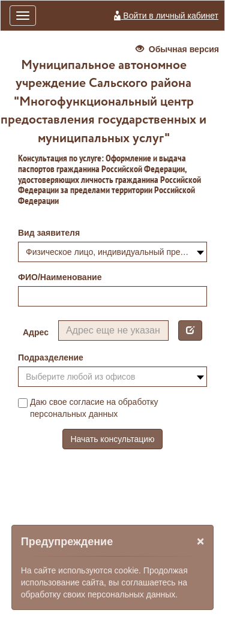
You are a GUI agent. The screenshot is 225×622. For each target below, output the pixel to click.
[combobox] (112, 252)
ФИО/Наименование (60, 277)
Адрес (36, 332)
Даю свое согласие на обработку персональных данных (88, 408)
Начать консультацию (112, 439)
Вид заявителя (49, 233)
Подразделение (50, 357)
